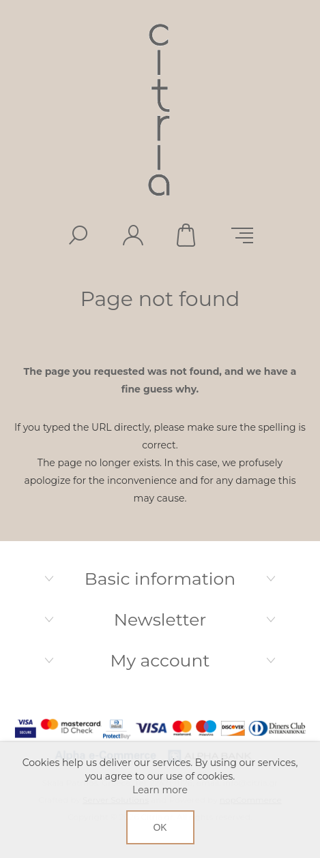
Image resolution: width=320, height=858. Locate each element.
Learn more (160, 790)
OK (159, 827)
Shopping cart (187, 235)
